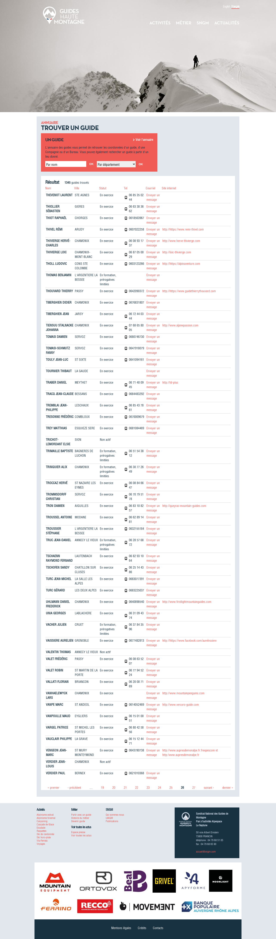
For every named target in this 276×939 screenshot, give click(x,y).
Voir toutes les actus (81, 835)
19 (102, 788)
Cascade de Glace (45, 824)
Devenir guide (78, 821)
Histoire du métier (80, 818)
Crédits (142, 928)
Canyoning (42, 821)
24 (159, 788)
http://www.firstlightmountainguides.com (186, 602)
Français (235, 6)
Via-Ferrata (42, 840)
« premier (53, 788)
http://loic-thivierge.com (176, 252)
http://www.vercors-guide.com (180, 705)
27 (193, 788)
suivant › (209, 788)
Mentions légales (121, 928)
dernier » (227, 788)
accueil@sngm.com (206, 851)
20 (113, 788)
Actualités (226, 22)
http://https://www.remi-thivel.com (183, 229)
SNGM (203, 22)
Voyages (41, 843)
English (226, 6)
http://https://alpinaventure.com (181, 264)
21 (125, 788)
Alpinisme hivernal (46, 818)
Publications (112, 821)
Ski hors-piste (44, 837)
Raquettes (41, 830)
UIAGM (109, 818)
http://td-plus (170, 382)
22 (136, 788)
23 (148, 788)
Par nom (51, 164)
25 (170, 788)
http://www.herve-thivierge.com (181, 241)
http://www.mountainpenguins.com (183, 693)
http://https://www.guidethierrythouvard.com (189, 291)
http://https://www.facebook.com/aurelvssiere (189, 641)
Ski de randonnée (45, 834)
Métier (183, 22)
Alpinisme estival (45, 814)
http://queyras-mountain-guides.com (184, 506)
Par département (108, 164)
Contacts (158, 928)
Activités (160, 22)
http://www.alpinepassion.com (180, 325)
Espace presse (78, 832)
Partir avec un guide (81, 814)
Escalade (41, 827)
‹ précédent (74, 788)
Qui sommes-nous (115, 814)
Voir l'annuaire (144, 140)
